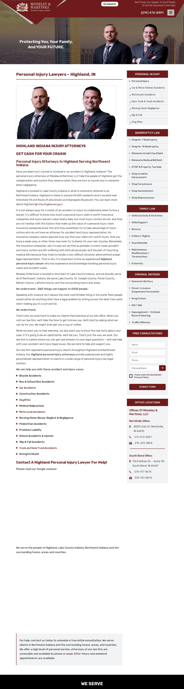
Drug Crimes (139, 298)
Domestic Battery (142, 281)
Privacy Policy (141, 377)
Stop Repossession (143, 197)
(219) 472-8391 (152, 12)
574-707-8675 (142, 471)
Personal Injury (140, 81)
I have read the (148, 376)
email (69, 653)
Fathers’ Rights (141, 236)
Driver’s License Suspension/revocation (145, 290)
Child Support (140, 222)
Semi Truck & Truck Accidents (148, 101)
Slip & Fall (137, 115)
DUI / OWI (137, 305)
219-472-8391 (143, 437)
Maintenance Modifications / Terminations (140, 253)
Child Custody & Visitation (147, 215)
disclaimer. (156, 375)
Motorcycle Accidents (144, 94)
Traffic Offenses (141, 322)
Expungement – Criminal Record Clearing (146, 314)
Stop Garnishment (142, 190)
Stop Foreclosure (142, 184)
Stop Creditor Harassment (140, 175)
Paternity (137, 263)
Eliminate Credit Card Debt (147, 153)
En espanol (110, 4)
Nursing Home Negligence (145, 108)
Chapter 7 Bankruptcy (144, 139)
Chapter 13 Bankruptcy (145, 146)
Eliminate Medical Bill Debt (147, 160)
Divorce (136, 229)
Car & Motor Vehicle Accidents (148, 87)
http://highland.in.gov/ (50, 204)
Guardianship (139, 242)
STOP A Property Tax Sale (147, 167)
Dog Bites (137, 121)
